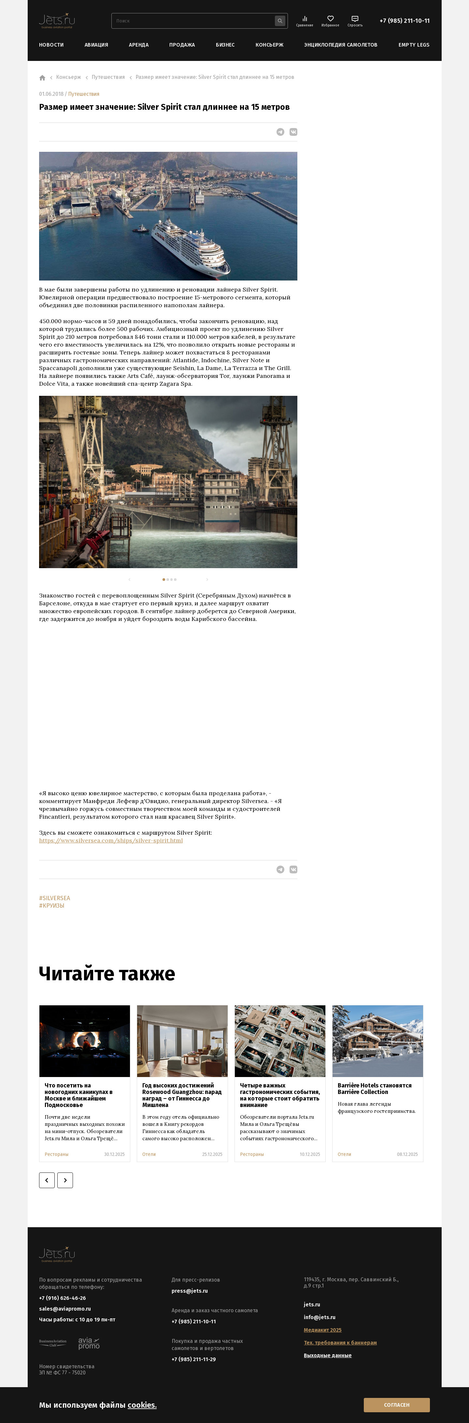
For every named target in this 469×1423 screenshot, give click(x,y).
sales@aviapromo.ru (65, 1310)
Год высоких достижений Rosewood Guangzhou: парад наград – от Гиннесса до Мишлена (182, 1096)
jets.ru (312, 1305)
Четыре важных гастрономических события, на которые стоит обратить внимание (280, 1096)
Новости (51, 45)
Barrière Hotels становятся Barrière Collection (375, 1089)
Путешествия (85, 94)
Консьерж (269, 45)
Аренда (139, 45)
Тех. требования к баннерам (340, 1343)
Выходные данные (328, 1356)
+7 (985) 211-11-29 (194, 1360)
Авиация (96, 45)
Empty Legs (414, 45)
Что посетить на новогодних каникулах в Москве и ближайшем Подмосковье (79, 1096)
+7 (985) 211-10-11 (405, 20)
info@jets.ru (319, 1318)
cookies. (142, 1404)
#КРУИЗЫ (52, 906)
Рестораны (56, 1154)
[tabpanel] (168, 481)
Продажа (182, 45)
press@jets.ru (190, 1291)
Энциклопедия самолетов (341, 45)
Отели (149, 1154)
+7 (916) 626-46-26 (62, 1298)
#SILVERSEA (54, 898)
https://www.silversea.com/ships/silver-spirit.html (111, 840)
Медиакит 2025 (323, 1330)
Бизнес (225, 45)
